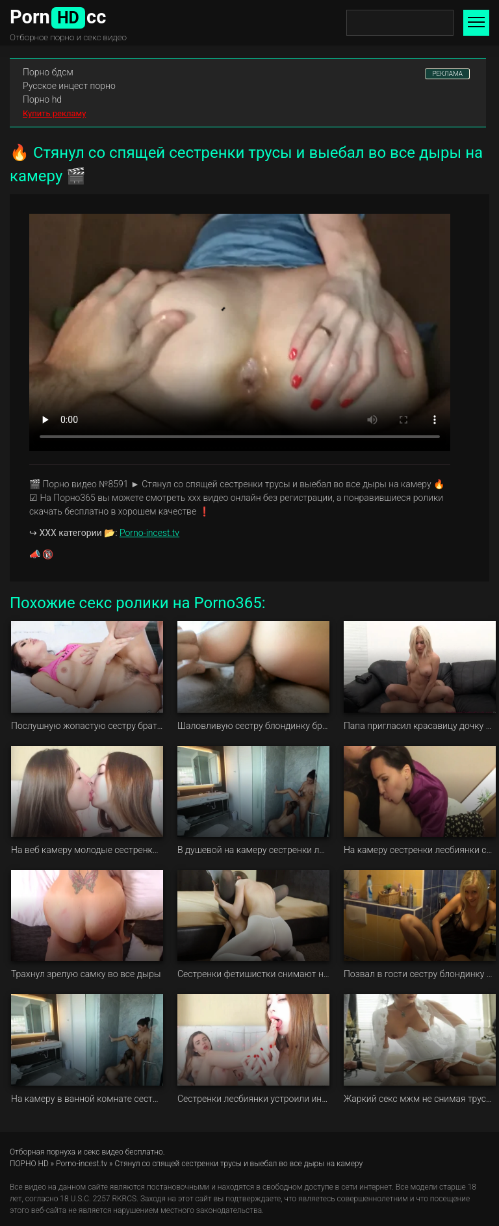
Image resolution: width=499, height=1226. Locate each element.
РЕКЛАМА (447, 73)
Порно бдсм (48, 72)
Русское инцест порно (69, 86)
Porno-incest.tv (149, 533)
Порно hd (42, 99)
